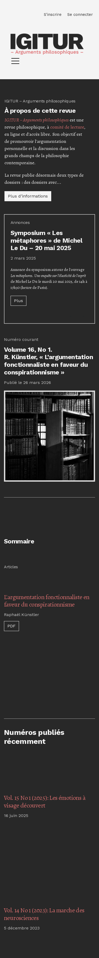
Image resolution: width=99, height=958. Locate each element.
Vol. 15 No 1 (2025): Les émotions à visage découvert (44, 801)
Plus (18, 300)
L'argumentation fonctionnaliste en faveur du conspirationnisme (46, 601)
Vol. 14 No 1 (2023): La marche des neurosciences (44, 914)
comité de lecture (67, 127)
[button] (71, 316)
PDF (11, 625)
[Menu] (15, 62)
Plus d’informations (28, 196)
